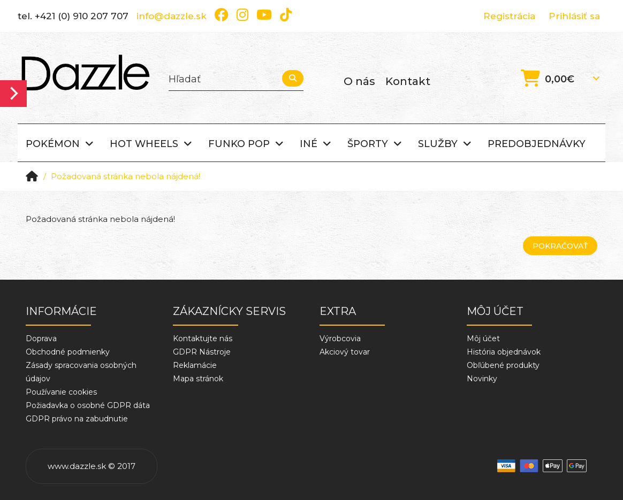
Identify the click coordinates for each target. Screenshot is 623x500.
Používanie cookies (61, 392)
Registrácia (509, 16)
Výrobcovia (340, 338)
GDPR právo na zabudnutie (77, 419)
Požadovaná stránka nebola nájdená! (125, 176)
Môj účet (483, 338)
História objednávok (504, 352)
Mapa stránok (198, 378)
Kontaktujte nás (202, 338)
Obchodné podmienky (68, 352)
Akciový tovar (345, 352)
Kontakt (407, 81)
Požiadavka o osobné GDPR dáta (88, 405)
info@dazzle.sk (171, 16)
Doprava (41, 338)
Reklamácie (195, 365)
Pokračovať (560, 246)
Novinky (482, 378)
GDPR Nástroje (202, 352)
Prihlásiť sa (574, 16)
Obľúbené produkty (503, 365)
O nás (359, 81)
